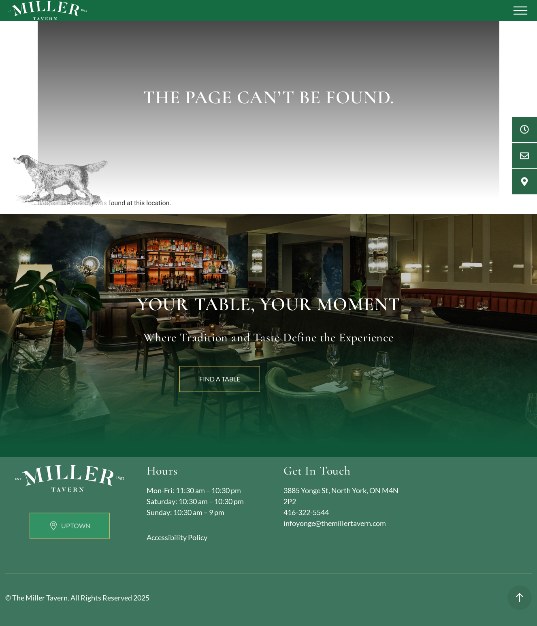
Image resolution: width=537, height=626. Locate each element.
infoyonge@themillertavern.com (334, 523)
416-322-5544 (306, 512)
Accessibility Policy (177, 537)
